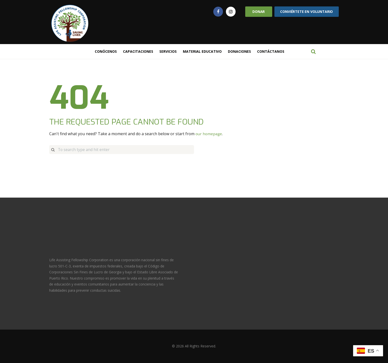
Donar (258, 11)
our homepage (209, 133)
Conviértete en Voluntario (306, 11)
